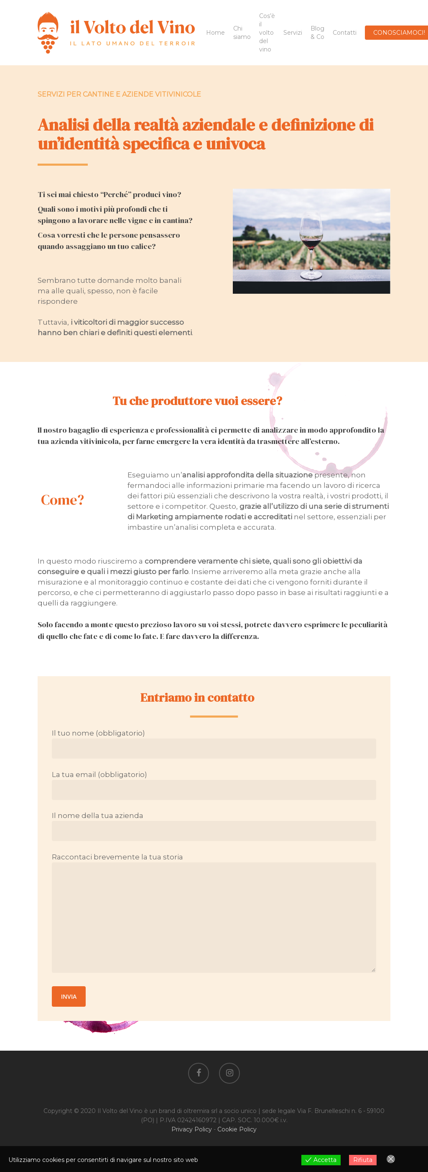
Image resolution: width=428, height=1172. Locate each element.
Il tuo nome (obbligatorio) (214, 744)
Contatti (345, 32)
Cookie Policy (237, 1129)
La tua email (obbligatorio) (214, 785)
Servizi (292, 32)
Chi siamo (242, 33)
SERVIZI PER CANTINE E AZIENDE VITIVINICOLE (119, 94)
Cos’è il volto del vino (267, 32)
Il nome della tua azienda (214, 826)
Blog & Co (317, 33)
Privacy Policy (191, 1129)
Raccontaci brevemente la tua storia (214, 914)
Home (215, 32)
